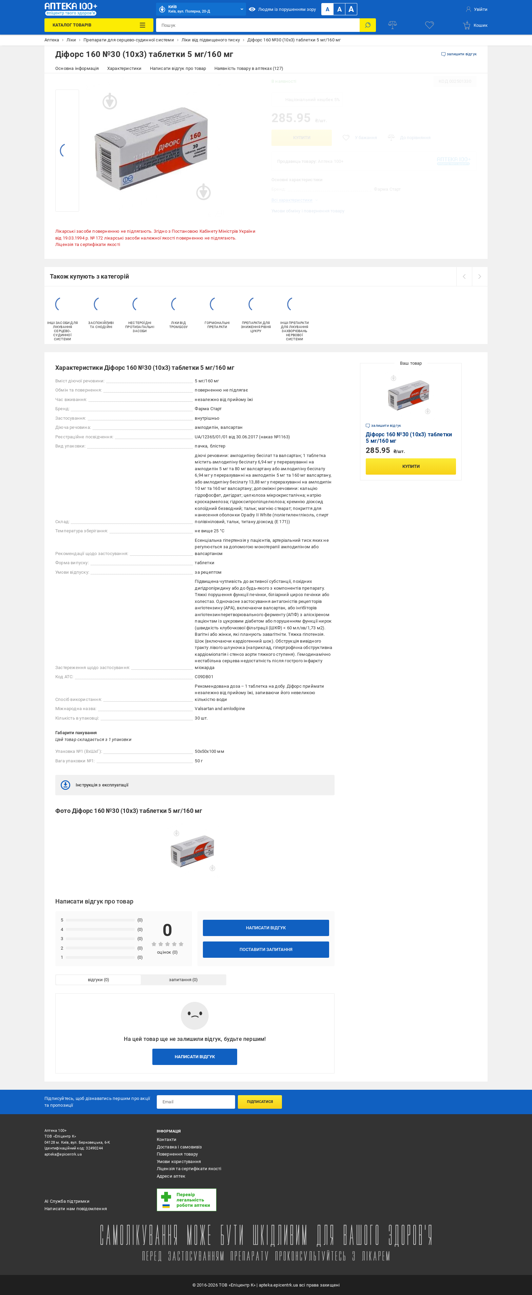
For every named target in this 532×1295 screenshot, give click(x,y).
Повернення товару (177, 1154)
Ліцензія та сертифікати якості (87, 244)
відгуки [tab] (95, 979)
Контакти (167, 1139)
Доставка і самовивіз (179, 1146)
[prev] (464, 276)
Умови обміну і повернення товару (307, 210)
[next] (480, 276)
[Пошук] (368, 25)
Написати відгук (266, 927)
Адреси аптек (171, 1176)
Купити (301, 137)
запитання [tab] (180, 979)
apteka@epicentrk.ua (63, 1154)
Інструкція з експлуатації (94, 785)
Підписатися (260, 1102)
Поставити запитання (266, 949)
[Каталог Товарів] (98, 25)
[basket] (475, 25)
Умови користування (179, 1161)
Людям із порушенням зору (282, 9)
